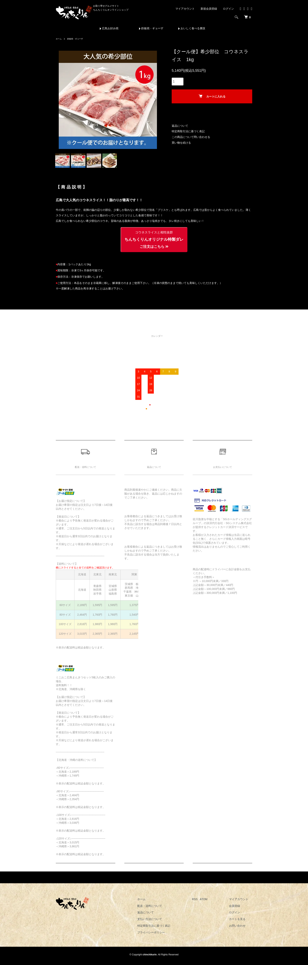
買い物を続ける (181, 140)
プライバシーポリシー (163, 935)
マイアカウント (185, 6)
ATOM (211, 901)
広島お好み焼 (109, 26)
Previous (62, 97)
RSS (202, 901)
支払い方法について (161, 921)
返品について (180, 123)
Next (154, 97)
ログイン (228, 6)
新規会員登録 (209, 6)
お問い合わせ (241, 928)
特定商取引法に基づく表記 (188, 128)
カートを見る (241, 921)
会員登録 (238, 908)
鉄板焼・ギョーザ (151, 26)
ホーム (59, 36)
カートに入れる (212, 93)
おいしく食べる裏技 (191, 26)
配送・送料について (161, 908)
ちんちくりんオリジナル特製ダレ (154, 242)
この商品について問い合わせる (191, 134)
